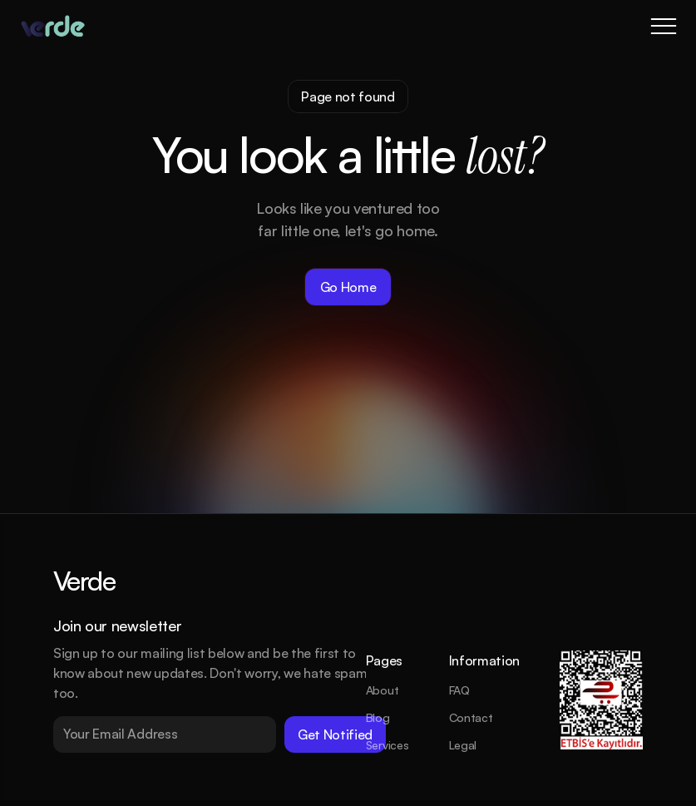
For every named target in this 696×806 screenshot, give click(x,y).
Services (387, 745)
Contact (471, 717)
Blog (378, 717)
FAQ (459, 690)
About (382, 690)
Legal (463, 745)
